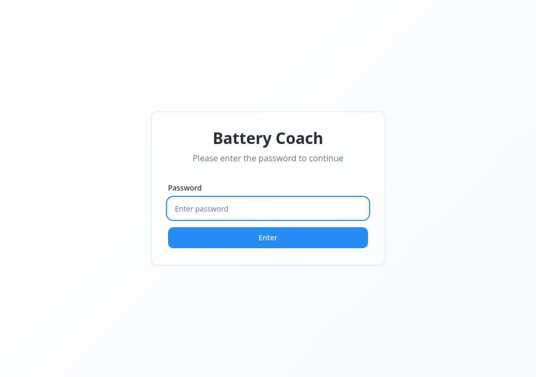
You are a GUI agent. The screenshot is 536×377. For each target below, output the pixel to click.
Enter (268, 237)
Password (185, 188)
